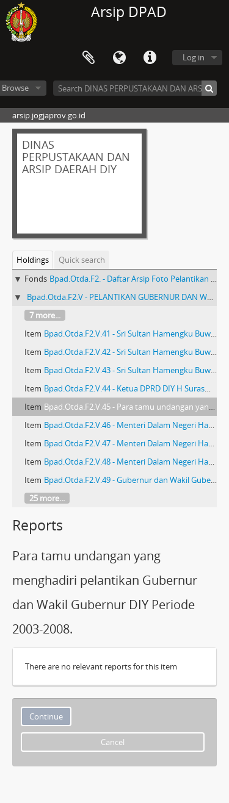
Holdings (32, 259)
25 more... (47, 498)
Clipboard (88, 58)
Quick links (149, 58)
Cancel (113, 742)
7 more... (44, 315)
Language (119, 58)
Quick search (82, 259)
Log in (194, 57)
